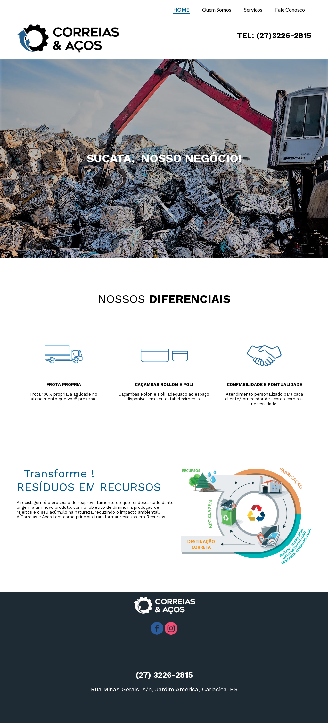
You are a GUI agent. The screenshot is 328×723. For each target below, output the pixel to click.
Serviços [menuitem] (253, 9)
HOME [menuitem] (181, 9)
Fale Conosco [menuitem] (290, 9)
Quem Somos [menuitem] (216, 9)
